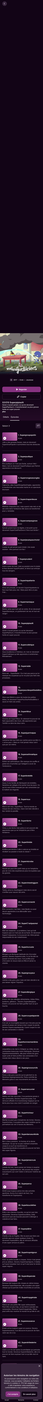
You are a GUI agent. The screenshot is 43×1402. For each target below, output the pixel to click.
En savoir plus (29, 1394)
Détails (6, 417)
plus (4, 412)
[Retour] (4, 3)
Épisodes (15, 417)
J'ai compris (12, 1394)
